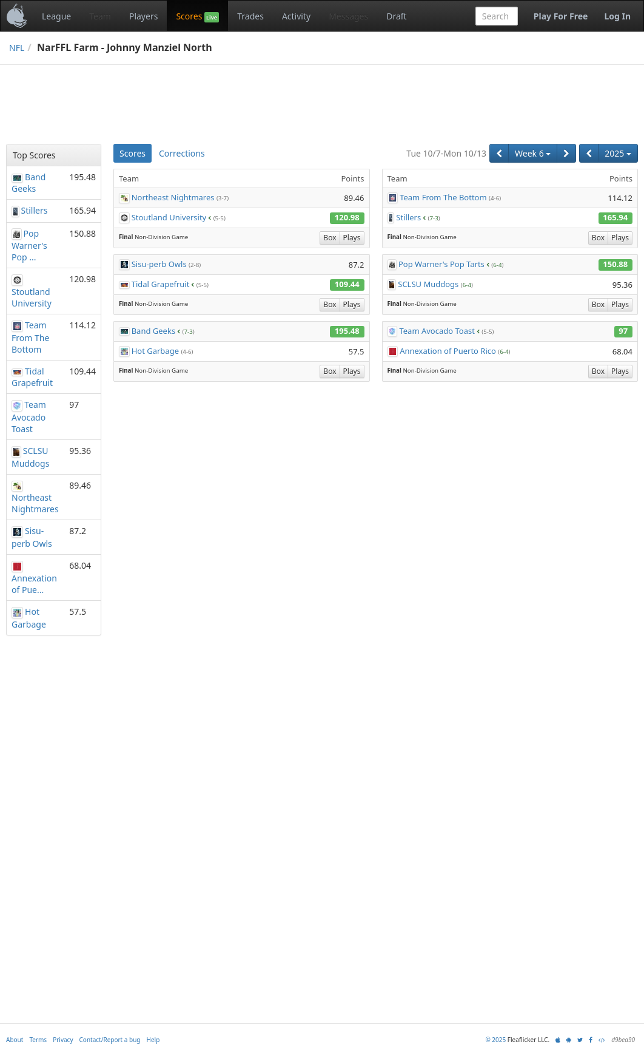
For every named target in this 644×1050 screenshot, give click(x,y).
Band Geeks (153, 330)
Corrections (182, 153)
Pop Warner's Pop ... (29, 245)
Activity (296, 16)
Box (329, 237)
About (14, 1039)
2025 (618, 153)
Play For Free (561, 16)
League (56, 16)
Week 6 (533, 153)
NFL (16, 47)
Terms (38, 1039)
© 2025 (495, 1039)
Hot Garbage (155, 350)
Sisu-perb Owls (159, 264)
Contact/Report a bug (110, 1039)
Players (143, 16)
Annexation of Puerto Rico (448, 350)
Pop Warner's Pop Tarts (441, 264)
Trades (250, 16)
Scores (197, 16)
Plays (352, 237)
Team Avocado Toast (436, 330)
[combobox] (496, 16)
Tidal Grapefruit (161, 284)
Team (100, 16)
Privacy (63, 1039)
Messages (348, 16)
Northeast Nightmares (173, 197)
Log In (617, 16)
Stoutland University (169, 217)
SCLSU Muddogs (428, 284)
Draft (396, 16)
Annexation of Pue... (34, 583)
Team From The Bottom (443, 197)
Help (153, 1039)
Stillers (408, 217)
